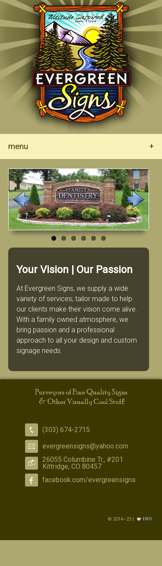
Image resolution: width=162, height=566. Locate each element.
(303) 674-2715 (66, 430)
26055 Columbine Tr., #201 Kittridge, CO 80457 (82, 463)
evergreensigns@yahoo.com (85, 446)
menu (81, 146)
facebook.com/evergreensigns (89, 480)
